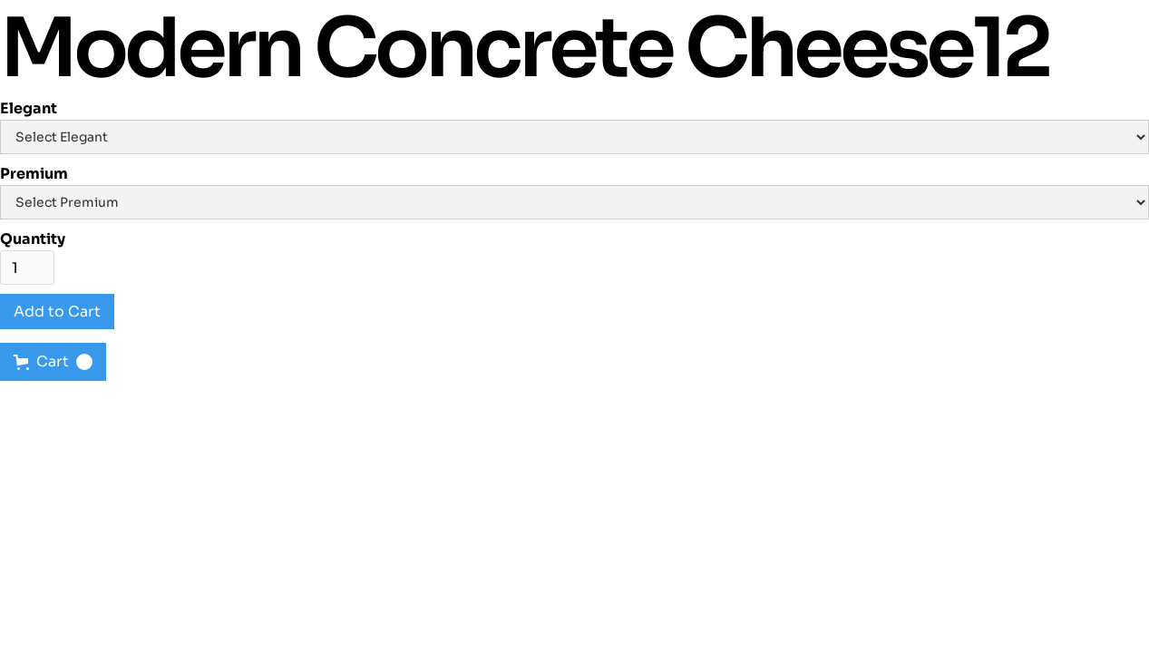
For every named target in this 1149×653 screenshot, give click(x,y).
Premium (34, 173)
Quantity (32, 239)
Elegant (28, 108)
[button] (53, 362)
